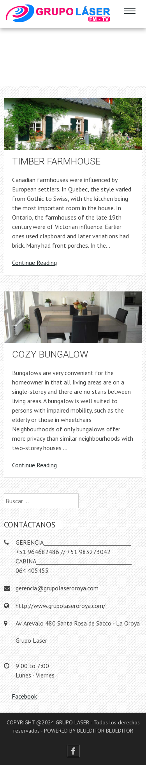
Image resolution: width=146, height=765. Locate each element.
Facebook (24, 696)
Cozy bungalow (50, 354)
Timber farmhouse (56, 161)
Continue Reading (34, 262)
